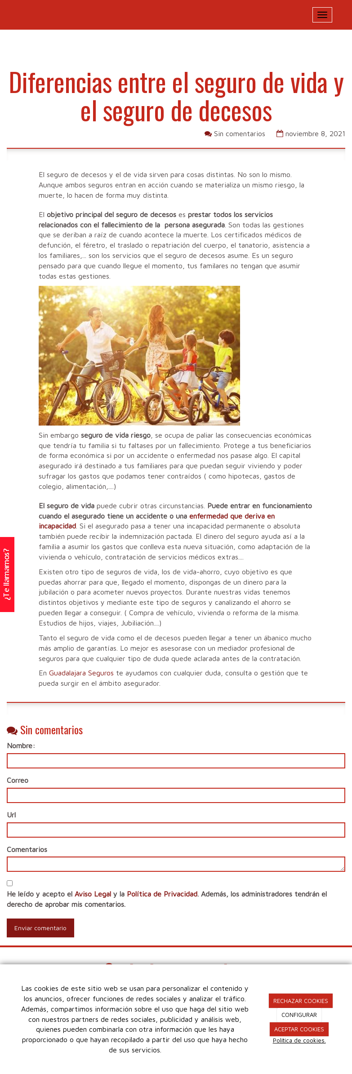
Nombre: (21, 745)
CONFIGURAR (299, 1014)
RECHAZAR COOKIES (300, 1000)
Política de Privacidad (162, 894)
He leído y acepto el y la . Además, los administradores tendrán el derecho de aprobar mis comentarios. (167, 899)
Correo (17, 780)
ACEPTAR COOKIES (299, 1029)
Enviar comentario (40, 928)
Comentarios (27, 849)
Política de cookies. (299, 1040)
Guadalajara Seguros (81, 673)
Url (11, 815)
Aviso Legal (93, 894)
